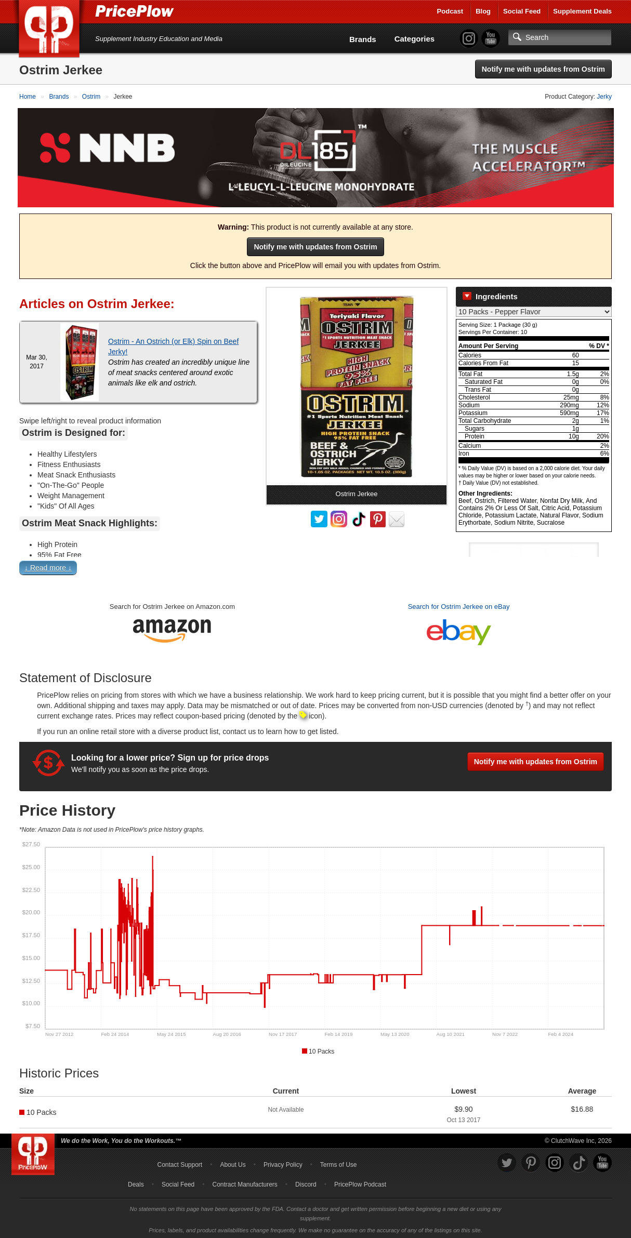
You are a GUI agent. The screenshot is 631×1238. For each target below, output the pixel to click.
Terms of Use (338, 1162)
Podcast (450, 11)
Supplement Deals (582, 11)
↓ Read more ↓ (48, 566)
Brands (362, 39)
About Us (232, 1162)
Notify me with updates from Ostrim (543, 69)
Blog (483, 11)
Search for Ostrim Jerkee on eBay (459, 605)
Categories (415, 38)
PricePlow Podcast (360, 1182)
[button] (315, 568)
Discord (306, 1182)
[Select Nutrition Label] (534, 310)
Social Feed (522, 11)
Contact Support (179, 1162)
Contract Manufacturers (244, 1182)
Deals (136, 1182)
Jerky (604, 96)
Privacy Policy (283, 1162)
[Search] (560, 37)
